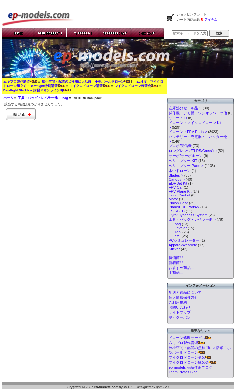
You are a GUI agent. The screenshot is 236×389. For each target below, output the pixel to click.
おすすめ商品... (181, 268)
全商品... (176, 272)
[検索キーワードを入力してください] (190, 33)
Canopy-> (177, 179)
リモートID (178, 118)
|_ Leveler (178, 228)
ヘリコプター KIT (183, 161)
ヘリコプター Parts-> (186, 166)
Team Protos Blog (183, 372)
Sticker (174, 249)
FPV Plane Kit (180, 191)
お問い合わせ (180, 307)
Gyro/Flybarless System (188, 215)
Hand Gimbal (179, 195)
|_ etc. (175, 236)
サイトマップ (180, 312)
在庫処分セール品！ (185, 108)
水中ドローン (180, 171)
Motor (173, 199)
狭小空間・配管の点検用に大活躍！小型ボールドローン (87, 81)
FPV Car (176, 187)
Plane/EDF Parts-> (184, 207)
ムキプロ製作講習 (20, 81)
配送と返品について (185, 292)
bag (65, 98)
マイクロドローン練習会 (136, 86)
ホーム (8, 98)
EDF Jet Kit (178, 183)
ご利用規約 (178, 302)
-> (192, 219)
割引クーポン (180, 317)
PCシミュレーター (184, 240)
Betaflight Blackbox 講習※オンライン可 (37, 90)
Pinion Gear (178, 203)
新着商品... (177, 263)
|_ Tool (175, 232)
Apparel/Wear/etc (183, 245)
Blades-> (176, 175)
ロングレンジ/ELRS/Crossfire (193, 151)
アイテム (210, 19)
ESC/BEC (177, 211)
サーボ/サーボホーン (186, 156)
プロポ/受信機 (180, 146)
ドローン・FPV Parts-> (188, 132)
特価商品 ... (178, 258)
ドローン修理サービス (190, 338)
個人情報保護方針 (183, 297)
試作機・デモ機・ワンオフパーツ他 (198, 113)
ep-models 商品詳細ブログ (190, 367)
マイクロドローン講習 (90, 86)
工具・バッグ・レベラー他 (38, 98)
